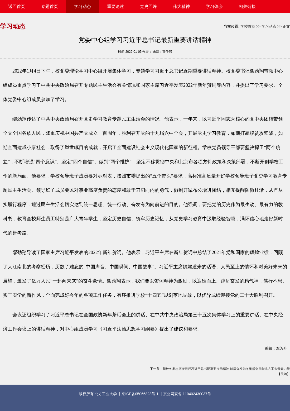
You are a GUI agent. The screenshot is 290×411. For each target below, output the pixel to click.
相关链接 (247, 6)
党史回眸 (148, 6)
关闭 (284, 374)
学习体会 (214, 6)
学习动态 (82, 6)
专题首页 (49, 6)
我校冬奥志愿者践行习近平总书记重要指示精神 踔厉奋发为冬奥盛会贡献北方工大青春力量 (226, 369)
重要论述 (115, 6)
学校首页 (247, 26)
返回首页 (16, 6)
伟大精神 (181, 6)
